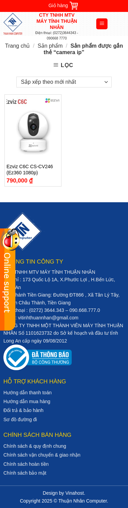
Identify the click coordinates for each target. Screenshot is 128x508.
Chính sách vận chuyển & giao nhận (42, 455)
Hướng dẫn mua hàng (26, 401)
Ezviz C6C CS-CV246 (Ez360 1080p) (29, 169)
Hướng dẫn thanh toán (27, 392)
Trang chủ (17, 46)
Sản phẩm (50, 46)
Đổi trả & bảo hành (23, 410)
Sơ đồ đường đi (20, 419)
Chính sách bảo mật (24, 473)
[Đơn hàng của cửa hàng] (63, 82)
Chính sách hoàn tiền (26, 464)
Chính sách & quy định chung (34, 446)
